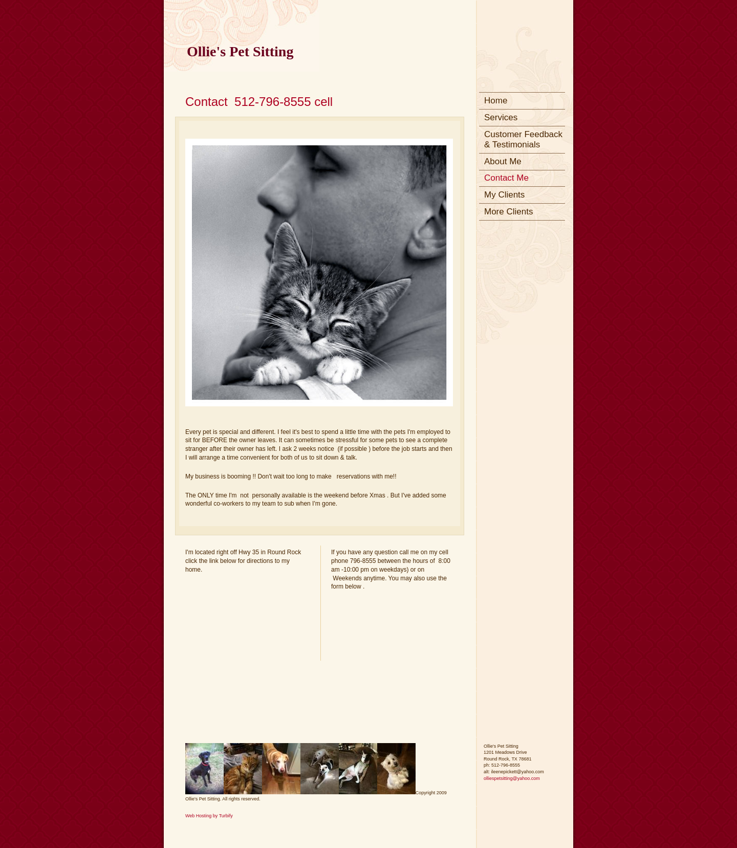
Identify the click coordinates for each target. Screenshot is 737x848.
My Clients (504, 195)
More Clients (508, 211)
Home (495, 100)
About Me (503, 161)
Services (500, 117)
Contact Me (506, 178)
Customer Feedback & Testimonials (523, 139)
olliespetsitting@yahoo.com (512, 778)
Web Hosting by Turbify (209, 815)
